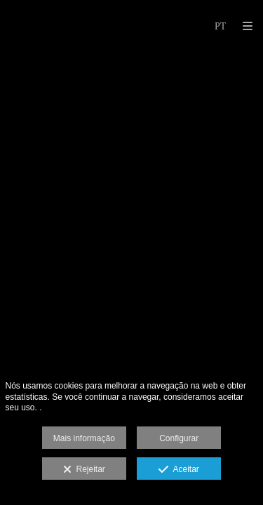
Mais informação (84, 438)
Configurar (178, 438)
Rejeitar (84, 470)
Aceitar (178, 470)
